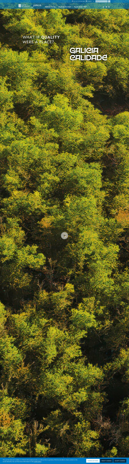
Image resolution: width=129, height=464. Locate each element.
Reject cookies (106, 460)
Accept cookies (120, 460)
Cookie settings (93, 460)
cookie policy (37, 461)
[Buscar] (101, 1)
